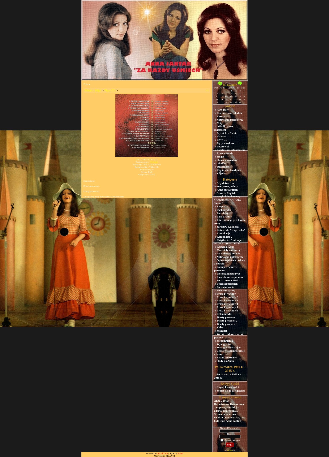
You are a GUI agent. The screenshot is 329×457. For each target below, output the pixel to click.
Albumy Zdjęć (92, 90)
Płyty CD (110, 90)
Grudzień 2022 (230, 85)
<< (207, 90)
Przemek (154, 162)
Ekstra (230, 450)
